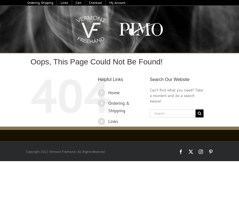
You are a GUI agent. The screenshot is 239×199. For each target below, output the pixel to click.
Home (114, 92)
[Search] (200, 113)
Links (113, 121)
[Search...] (173, 113)
